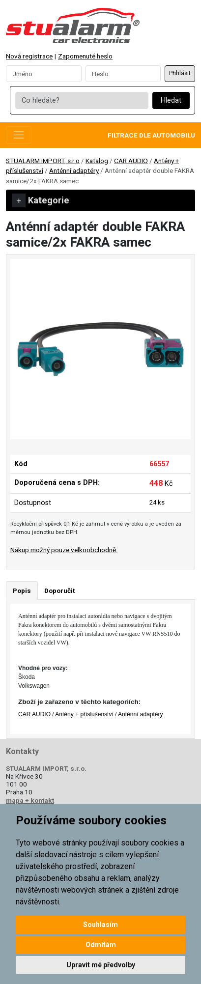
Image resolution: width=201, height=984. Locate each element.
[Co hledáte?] (81, 101)
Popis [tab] (22, 590)
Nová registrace (29, 56)
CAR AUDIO (131, 161)
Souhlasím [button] (100, 924)
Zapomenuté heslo (85, 56)
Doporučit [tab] (59, 590)
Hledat (171, 100)
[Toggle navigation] (18, 135)
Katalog (97, 161)
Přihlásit (180, 73)
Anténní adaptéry (74, 170)
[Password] (123, 73)
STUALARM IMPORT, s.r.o (43, 161)
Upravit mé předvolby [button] (100, 965)
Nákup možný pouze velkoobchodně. (63, 550)
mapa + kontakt (30, 800)
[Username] (44, 73)
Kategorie (40, 200)
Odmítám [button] (101, 945)
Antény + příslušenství (84, 714)
